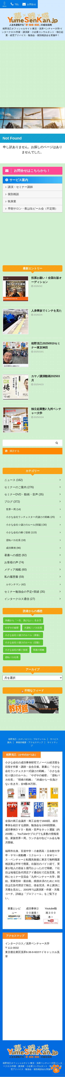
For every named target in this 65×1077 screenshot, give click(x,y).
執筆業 (12, 201)
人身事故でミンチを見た (46, 310)
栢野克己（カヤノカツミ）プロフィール (27, 739)
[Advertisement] (32, 74)
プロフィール (34, 893)
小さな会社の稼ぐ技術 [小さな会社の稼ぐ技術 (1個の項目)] (16, 650)
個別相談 (13, 194)
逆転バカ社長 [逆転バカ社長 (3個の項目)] (12, 657)
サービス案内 (18, 180)
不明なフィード (34, 690)
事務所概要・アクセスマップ (29, 742)
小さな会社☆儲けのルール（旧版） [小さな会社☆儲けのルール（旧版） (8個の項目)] (23, 642)
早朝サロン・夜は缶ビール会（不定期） (33, 208)
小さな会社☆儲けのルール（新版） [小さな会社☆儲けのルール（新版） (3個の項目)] (23, 635)
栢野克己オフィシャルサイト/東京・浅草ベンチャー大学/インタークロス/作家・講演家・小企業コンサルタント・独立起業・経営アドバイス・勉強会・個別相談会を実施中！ (32, 1066)
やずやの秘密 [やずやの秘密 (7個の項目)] (12, 627)
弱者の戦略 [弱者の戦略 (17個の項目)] (38, 650)
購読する (12, 451)
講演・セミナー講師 (20, 186)
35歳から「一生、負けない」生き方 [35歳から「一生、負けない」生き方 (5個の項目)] (23, 620)
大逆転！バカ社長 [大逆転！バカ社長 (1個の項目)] (33, 627)
